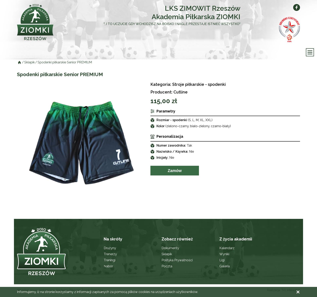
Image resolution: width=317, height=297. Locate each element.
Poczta (167, 266)
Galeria (224, 266)
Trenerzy (110, 254)
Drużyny (110, 248)
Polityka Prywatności (177, 260)
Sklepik (167, 254)
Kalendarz (227, 248)
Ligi (222, 260)
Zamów (175, 170)
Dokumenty (170, 248)
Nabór (108, 266)
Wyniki (224, 254)
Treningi (109, 260)
